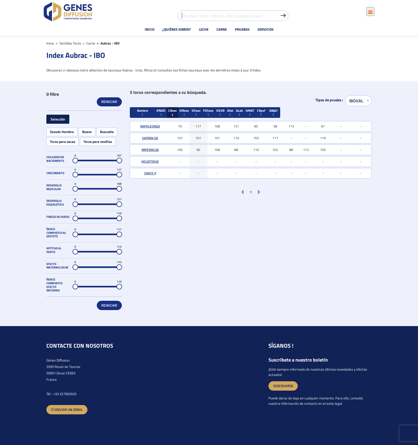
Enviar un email (67, 409)
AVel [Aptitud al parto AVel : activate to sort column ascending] (291, 112)
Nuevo (87, 131)
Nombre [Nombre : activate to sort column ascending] (150, 112)
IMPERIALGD (150, 149)
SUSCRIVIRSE (283, 385)
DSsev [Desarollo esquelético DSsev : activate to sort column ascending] (236, 112)
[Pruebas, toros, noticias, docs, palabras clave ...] (233, 15)
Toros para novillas (97, 141)
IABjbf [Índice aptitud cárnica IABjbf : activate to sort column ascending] (360, 112)
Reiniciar (109, 101)
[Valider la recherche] (283, 15)
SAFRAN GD (150, 138)
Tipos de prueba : (329, 100)
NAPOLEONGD (150, 126)
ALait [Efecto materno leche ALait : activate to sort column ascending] (305, 112)
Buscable (107, 131)
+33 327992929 (64, 393)
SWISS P (150, 173)
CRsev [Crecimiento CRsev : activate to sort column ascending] (198, 112)
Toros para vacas (62, 141)
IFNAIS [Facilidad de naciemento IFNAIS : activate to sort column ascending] (180, 112)
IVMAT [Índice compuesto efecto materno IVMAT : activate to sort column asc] (323, 112)
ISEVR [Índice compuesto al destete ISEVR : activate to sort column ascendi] (275, 112)
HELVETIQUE (150, 161)
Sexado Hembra (62, 131)
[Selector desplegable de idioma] (370, 11)
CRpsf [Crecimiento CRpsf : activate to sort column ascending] (340, 112)
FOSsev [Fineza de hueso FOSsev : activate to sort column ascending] (256, 112)
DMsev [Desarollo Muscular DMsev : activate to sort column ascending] (217, 112)
